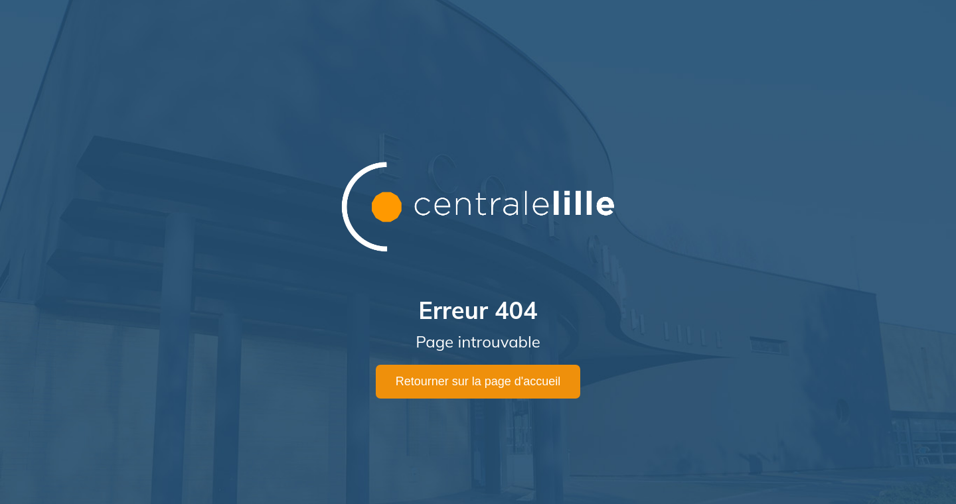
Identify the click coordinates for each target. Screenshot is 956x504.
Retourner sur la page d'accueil (478, 381)
